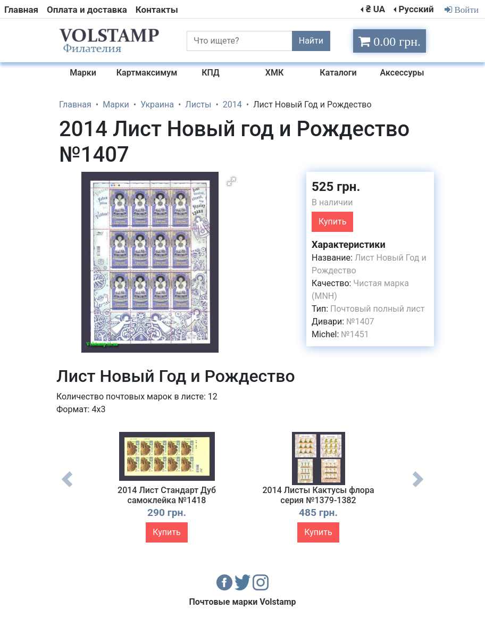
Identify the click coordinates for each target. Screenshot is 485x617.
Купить (332, 221)
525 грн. (336, 186)
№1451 (355, 334)
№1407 (360, 321)
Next (418, 487)
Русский (415, 9)
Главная (21, 9)
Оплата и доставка (87, 9)
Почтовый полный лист (377, 309)
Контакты (157, 9)
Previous (67, 487)
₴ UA (375, 9)
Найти (311, 41)
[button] (231, 181)
